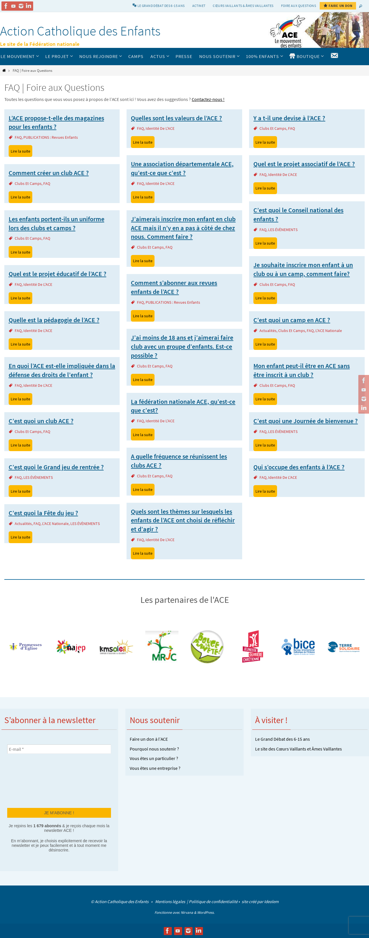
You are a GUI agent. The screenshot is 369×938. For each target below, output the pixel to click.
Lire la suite (20, 151)
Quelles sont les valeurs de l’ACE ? (176, 118)
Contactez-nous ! (208, 99)
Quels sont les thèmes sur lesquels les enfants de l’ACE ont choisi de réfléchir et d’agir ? (183, 520)
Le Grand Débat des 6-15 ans (282, 739)
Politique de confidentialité (213, 901)
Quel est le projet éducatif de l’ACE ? (57, 274)
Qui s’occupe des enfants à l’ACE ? (298, 467)
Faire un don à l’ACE (149, 739)
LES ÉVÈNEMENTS (283, 229)
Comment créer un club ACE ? (49, 173)
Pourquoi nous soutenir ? (154, 749)
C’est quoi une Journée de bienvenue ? (305, 421)
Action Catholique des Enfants (80, 30)
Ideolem (271, 901)
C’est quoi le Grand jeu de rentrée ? (56, 467)
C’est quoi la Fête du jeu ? (43, 513)
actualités (267, 330)
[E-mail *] (59, 749)
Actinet (199, 5)
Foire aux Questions (298, 5)
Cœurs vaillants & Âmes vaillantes (243, 5)
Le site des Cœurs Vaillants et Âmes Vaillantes (298, 749)
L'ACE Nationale (328, 330)
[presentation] (30, 780)
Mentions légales (170, 901)
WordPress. (205, 912)
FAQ (18, 137)
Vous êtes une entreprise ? (155, 768)
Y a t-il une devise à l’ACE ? (289, 118)
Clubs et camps (272, 128)
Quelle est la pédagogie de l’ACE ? (54, 320)
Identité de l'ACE (160, 128)
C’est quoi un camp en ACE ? (291, 320)
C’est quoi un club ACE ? (41, 421)
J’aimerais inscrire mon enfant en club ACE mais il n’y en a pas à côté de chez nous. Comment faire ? (183, 228)
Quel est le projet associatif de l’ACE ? (304, 164)
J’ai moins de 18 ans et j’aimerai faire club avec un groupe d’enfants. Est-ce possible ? (182, 346)
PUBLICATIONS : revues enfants (50, 137)
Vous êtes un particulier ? (154, 758)
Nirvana (187, 912)
